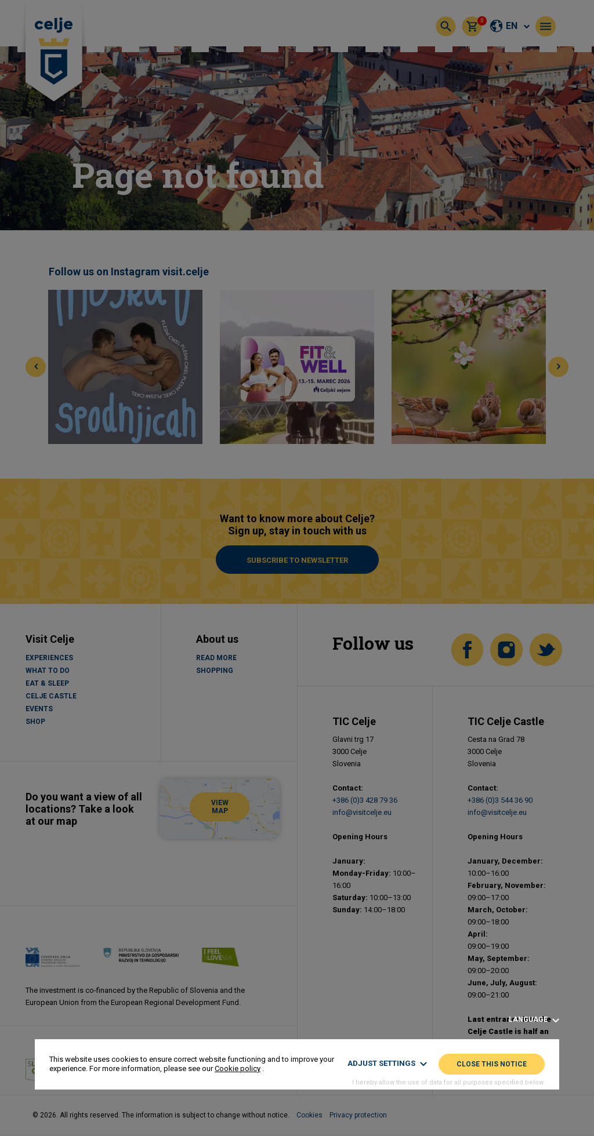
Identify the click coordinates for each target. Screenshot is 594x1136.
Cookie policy (237, 1068)
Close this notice (492, 1064)
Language (534, 1020)
